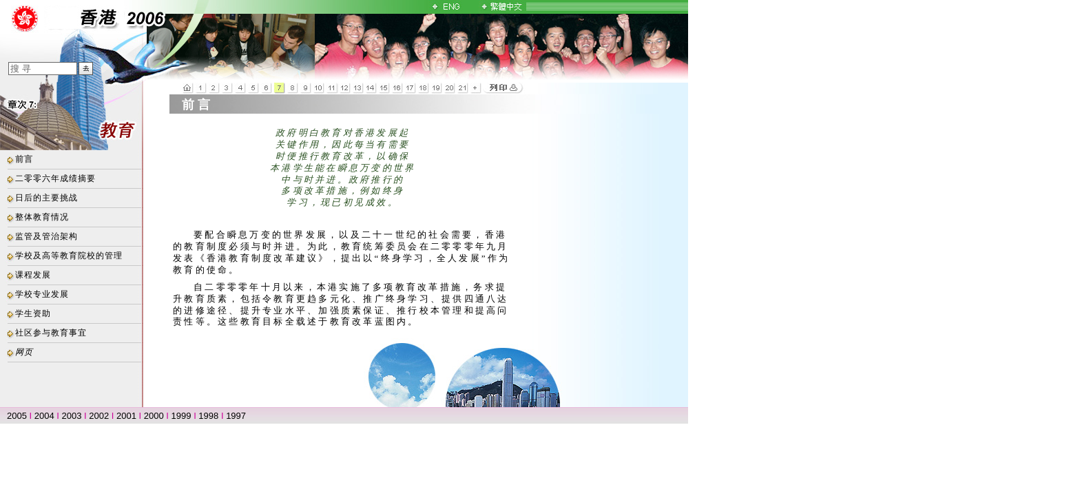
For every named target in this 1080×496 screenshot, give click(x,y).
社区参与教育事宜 (51, 333)
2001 (126, 416)
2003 (72, 416)
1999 (181, 416)
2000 (154, 416)
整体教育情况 (42, 217)
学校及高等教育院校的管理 (69, 255)
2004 (44, 416)
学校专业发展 (42, 294)
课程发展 (33, 275)
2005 (17, 416)
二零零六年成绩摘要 (55, 178)
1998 (208, 416)
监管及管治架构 (46, 236)
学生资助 (33, 313)
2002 (99, 416)
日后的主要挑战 (46, 198)
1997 (236, 416)
